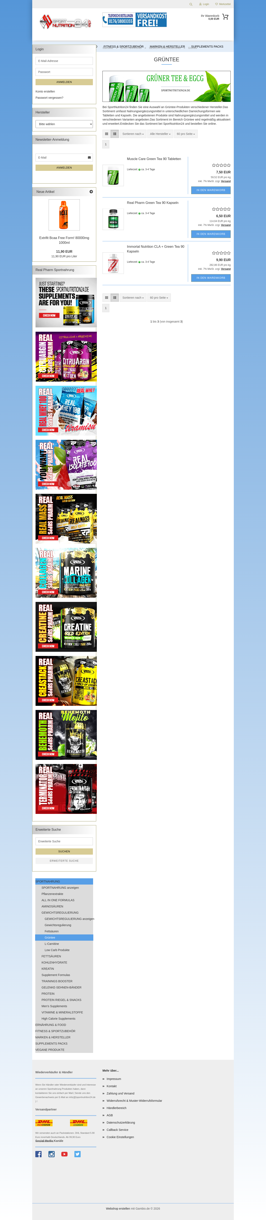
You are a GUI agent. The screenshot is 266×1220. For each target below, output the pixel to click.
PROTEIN (48, 993)
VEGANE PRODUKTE (49, 1049)
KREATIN (48, 968)
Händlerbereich (116, 1108)
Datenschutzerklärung (121, 1122)
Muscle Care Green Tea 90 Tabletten (154, 159)
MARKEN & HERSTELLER (52, 1037)
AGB (110, 1115)
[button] (106, 134)
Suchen (64, 851)
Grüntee (50, 937)
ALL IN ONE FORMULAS (58, 900)
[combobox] (133, 134)
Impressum (114, 1079)
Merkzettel (223, 4)
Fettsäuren (52, 931)
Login (204, 4)
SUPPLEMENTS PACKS (51, 1043)
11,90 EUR (64, 251)
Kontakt (111, 1086)
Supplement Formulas (56, 975)
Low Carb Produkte (57, 950)
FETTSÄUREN (51, 956)
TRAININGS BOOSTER (57, 981)
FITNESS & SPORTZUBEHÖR (55, 1031)
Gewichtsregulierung (58, 925)
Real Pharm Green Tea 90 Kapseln (153, 203)
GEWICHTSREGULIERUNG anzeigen (69, 919)
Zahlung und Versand (120, 1093)
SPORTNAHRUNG (47, 881)
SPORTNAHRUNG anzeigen (60, 887)
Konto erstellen (45, 91)
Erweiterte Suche (64, 860)
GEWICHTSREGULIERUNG (60, 912)
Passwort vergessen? (49, 97)
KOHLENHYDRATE (54, 962)
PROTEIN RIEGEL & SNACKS (61, 1000)
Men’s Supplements (54, 1006)
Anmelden (64, 82)
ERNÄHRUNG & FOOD (50, 1025)
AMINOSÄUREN (52, 906)
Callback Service (117, 1129)
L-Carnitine (52, 943)
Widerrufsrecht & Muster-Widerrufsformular (134, 1100)
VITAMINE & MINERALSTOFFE (62, 1012)
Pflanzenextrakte (52, 894)
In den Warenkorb (211, 190)
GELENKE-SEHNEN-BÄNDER (61, 987)
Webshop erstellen (118, 1208)
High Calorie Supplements (58, 1018)
